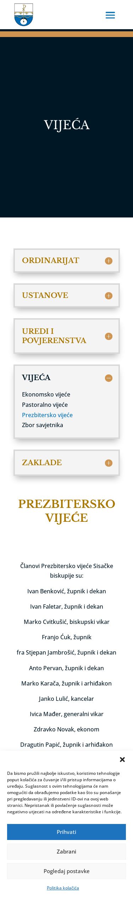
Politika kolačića (63, 888)
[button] (122, 759)
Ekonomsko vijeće (46, 394)
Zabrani (66, 851)
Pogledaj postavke (67, 871)
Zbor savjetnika (42, 425)
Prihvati (66, 831)
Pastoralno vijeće (45, 405)
